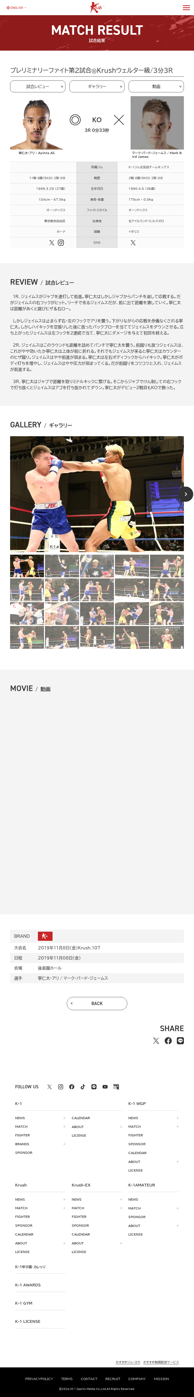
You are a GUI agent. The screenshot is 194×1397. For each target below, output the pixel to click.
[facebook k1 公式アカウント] (71, 1086)
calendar (81, 1117)
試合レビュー (37, 87)
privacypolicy (39, 1378)
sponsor (23, 1152)
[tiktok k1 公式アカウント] (82, 1086)
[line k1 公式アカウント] (94, 1086)
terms (67, 1378)
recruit (112, 1378)
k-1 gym (23, 1301)
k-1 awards (28, 1283)
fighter (22, 1135)
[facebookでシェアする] (168, 1041)
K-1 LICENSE (27, 1319)
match (21, 1126)
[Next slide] (185, 494)
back (97, 1003)
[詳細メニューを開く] (186, 7)
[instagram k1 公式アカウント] (60, 1086)
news (20, 1117)
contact (89, 1378)
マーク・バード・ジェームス (85, 978)
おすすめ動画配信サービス (161, 1360)
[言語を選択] (15, 7)
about (78, 1126)
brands (22, 1143)
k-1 (30, 1265)
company (137, 1378)
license (79, 1135)
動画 (156, 87)
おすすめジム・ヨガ (128, 1360)
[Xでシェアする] (156, 1041)
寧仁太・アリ (48, 978)
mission (161, 1378)
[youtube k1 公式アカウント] (105, 1086)
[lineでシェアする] (180, 1041)
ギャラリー (97, 87)
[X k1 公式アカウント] (49, 1086)
